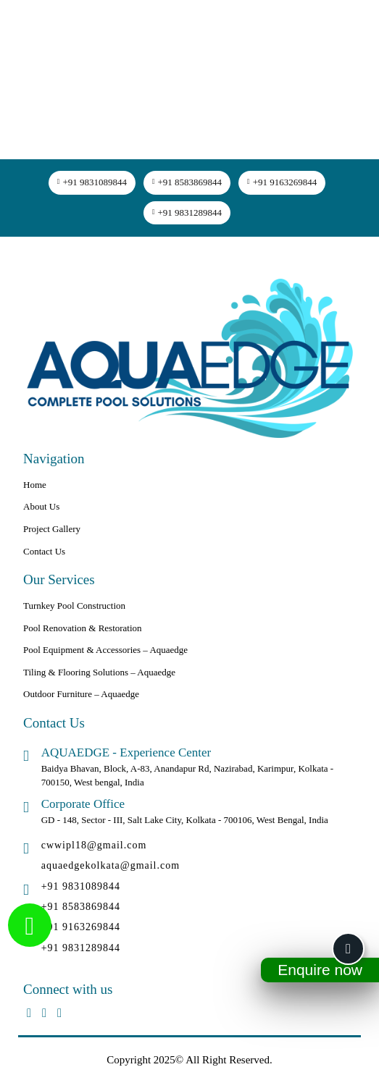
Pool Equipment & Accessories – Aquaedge (105, 649)
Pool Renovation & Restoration (82, 628)
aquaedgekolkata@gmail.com (110, 865)
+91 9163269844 (282, 182)
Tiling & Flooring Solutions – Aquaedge (99, 672)
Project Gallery (51, 528)
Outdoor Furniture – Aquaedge (81, 693)
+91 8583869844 (187, 182)
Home (34, 484)
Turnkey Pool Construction (74, 605)
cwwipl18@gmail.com (94, 845)
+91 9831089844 (92, 182)
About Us (41, 506)
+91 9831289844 (187, 212)
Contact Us (44, 551)
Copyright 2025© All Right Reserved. (189, 1060)
